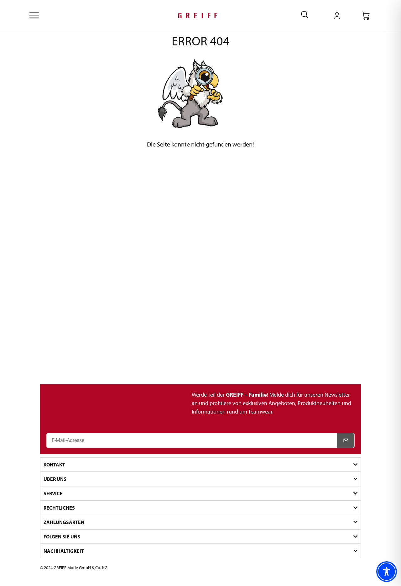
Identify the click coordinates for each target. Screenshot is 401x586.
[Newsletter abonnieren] (346, 440)
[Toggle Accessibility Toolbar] (386, 571)
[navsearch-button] (304, 15)
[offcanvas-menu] (34, 15)
